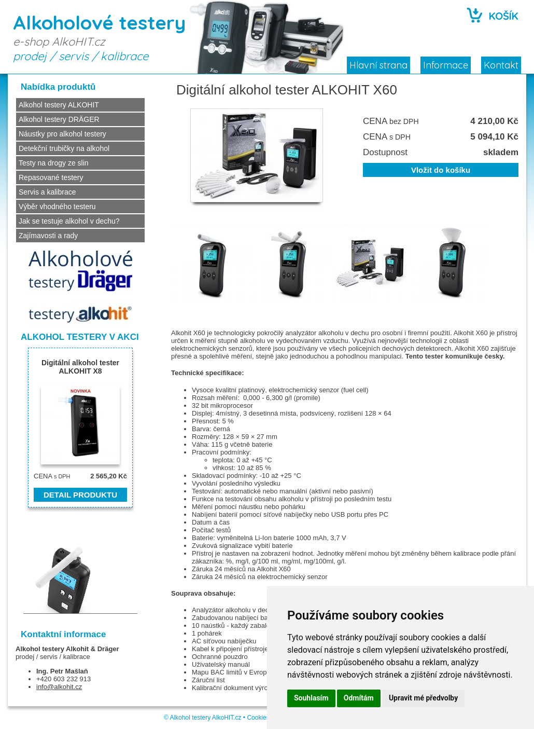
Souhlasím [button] (311, 698)
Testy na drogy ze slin (54, 163)
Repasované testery (51, 177)
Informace (445, 65)
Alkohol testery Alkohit (52, 649)
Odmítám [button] (359, 698)
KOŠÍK (503, 15)
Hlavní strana (378, 65)
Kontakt (501, 65)
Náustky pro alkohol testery (62, 134)
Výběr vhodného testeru (57, 206)
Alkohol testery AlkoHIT (201, 717)
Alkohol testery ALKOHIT (59, 105)
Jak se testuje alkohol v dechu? (69, 221)
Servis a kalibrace (47, 192)
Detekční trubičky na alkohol (64, 148)
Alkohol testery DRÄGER (59, 119)
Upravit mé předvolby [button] (423, 698)
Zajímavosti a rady (48, 235)
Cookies (258, 717)
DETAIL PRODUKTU (80, 494)
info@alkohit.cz (59, 687)
